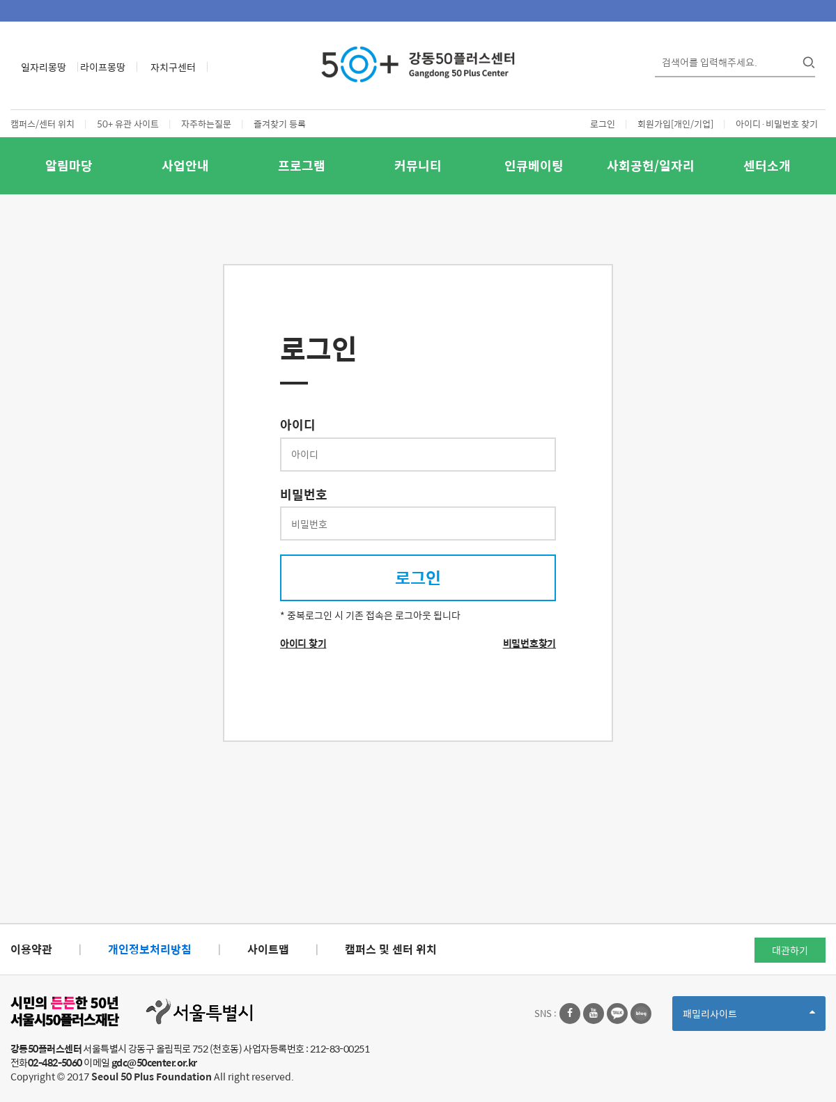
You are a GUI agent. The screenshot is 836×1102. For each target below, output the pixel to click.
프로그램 (301, 165)
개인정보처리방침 (150, 949)
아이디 (298, 425)
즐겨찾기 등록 (280, 123)
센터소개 (767, 165)
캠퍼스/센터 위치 (42, 123)
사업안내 (185, 165)
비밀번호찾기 (529, 643)
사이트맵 (268, 949)
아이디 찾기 (303, 643)
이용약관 (31, 949)
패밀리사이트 (749, 1018)
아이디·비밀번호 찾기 (777, 123)
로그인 (602, 123)
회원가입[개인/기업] (675, 123)
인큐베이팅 (534, 165)
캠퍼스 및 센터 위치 (391, 949)
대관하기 (790, 950)
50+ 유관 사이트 (128, 123)
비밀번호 (303, 495)
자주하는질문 (206, 123)
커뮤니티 (418, 165)
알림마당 (69, 165)
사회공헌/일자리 (651, 165)
